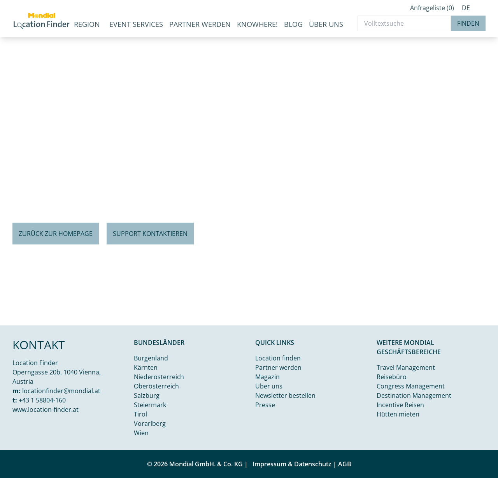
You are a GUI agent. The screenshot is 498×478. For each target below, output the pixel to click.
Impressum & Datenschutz (292, 464)
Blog (293, 24)
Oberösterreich (156, 386)
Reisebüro (392, 377)
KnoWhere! (257, 24)
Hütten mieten (398, 414)
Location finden (278, 358)
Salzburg (147, 395)
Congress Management (411, 386)
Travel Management (406, 367)
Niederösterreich (159, 377)
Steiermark (150, 405)
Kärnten (146, 367)
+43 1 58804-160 (42, 400)
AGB (344, 464)
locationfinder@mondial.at (61, 391)
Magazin (267, 377)
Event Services (136, 24)
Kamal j (459, 319)
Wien (141, 433)
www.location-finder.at (45, 409)
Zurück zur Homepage (56, 233)
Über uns (326, 24)
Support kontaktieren (150, 233)
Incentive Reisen (400, 405)
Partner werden (200, 24)
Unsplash (485, 319)
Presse (265, 405)
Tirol (140, 414)
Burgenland (151, 358)
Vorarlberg (150, 423)
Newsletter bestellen (285, 395)
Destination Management (414, 395)
